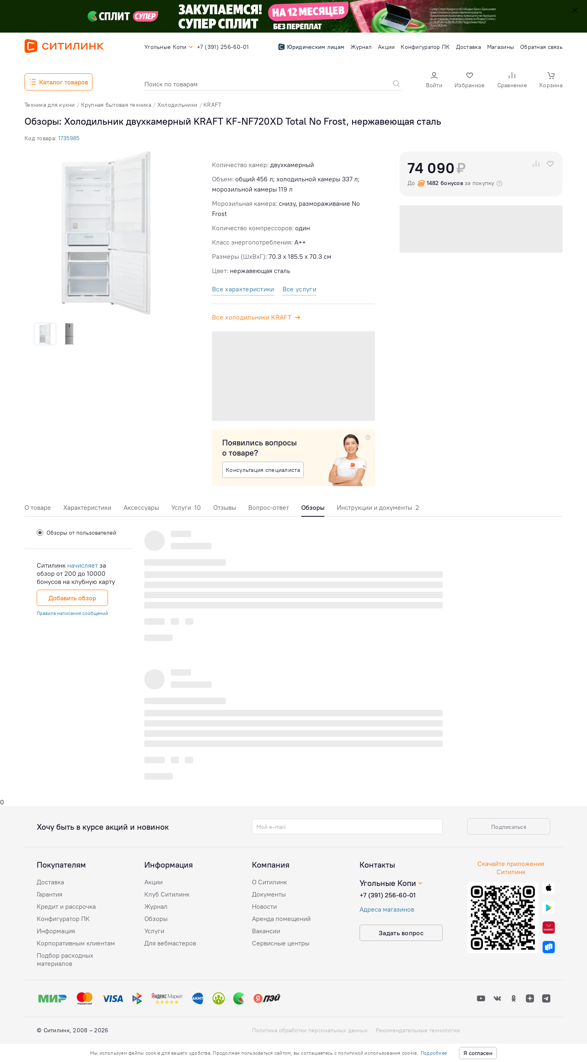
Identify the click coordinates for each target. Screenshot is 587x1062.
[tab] (37, 509)
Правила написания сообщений (72, 613)
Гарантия (49, 894)
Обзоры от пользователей (76, 532)
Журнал (156, 906)
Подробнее (434, 1053)
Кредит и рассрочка (66, 906)
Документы (269, 894)
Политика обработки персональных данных (310, 1030)
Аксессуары (141, 507)
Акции (153, 882)
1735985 (68, 138)
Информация (56, 931)
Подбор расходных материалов (65, 959)
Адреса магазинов (387, 909)
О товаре (37, 507)
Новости (264, 906)
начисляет (82, 565)
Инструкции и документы (378, 507)
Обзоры (156, 918)
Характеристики (87, 507)
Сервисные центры (280, 943)
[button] (434, 80)
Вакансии (266, 931)
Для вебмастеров (170, 943)
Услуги (186, 507)
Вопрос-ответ (268, 507)
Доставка (50, 882)
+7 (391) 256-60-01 (388, 895)
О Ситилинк (269, 882)
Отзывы (224, 507)
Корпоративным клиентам (76, 943)
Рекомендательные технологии (418, 1030)
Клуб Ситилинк (167, 894)
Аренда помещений (281, 918)
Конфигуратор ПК (63, 918)
